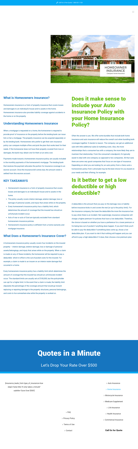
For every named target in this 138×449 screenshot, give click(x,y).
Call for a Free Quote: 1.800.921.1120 (69, 2)
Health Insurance (114, 414)
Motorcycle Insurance (114, 395)
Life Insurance (114, 408)
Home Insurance (114, 389)
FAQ (69, 412)
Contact (69, 430)
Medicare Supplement (114, 401)
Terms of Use (69, 424)
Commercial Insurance (114, 420)
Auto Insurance (114, 383)
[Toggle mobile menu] (133, 12)
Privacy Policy (69, 418)
